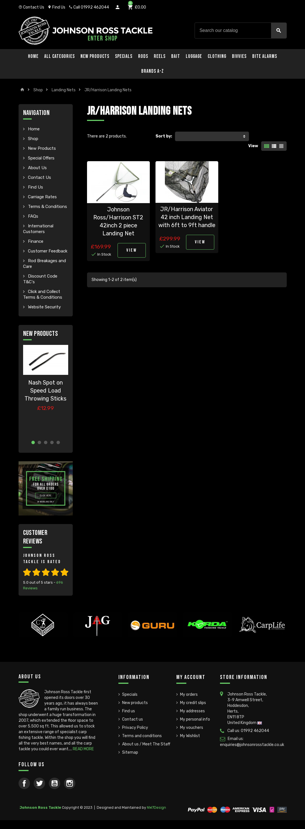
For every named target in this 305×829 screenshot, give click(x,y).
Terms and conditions (142, 735)
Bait (175, 56)
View (253, 145)
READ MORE (83, 749)
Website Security (44, 307)
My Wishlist (190, 735)
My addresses (192, 711)
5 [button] (58, 442)
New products (135, 702)
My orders (189, 694)
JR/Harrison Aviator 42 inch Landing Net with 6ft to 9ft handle (186, 217)
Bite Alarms (264, 56)
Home (33, 56)
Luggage (194, 56)
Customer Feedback (47, 251)
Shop (32, 138)
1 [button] (33, 442)
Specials (123, 56)
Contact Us (31, 7)
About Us (37, 167)
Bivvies (239, 56)
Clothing (217, 56)
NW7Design (156, 807)
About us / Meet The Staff (146, 744)
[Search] (240, 31)
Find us (128, 711)
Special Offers (40, 158)
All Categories (59, 56)
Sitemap (130, 752)
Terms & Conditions (47, 206)
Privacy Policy (135, 727)
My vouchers (191, 727)
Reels (159, 56)
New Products (94, 56)
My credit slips (193, 702)
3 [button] (45, 442)
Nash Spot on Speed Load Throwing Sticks (45, 390)
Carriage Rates (42, 196)
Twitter (39, 783)
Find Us (56, 7)
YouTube (54, 783)
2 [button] (39, 442)
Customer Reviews (35, 537)
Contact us (132, 719)
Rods (143, 56)
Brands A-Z (152, 71)
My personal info (195, 719)
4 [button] (52, 442)
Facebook (24, 783)
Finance (35, 241)
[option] (45, 390)
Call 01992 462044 (89, 7)
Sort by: (163, 136)
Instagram (69, 783)
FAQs (32, 216)
